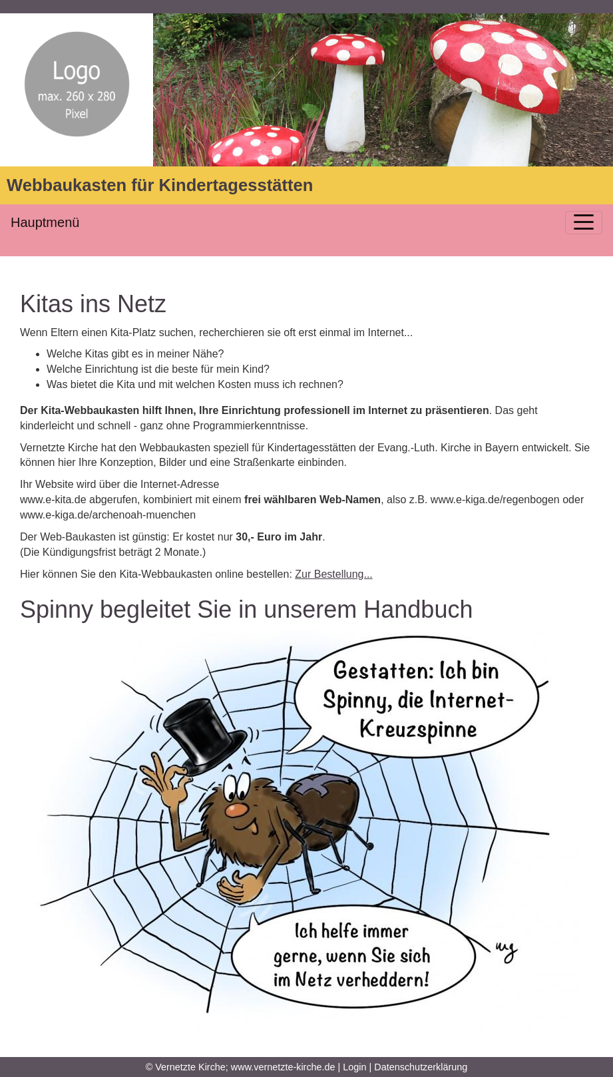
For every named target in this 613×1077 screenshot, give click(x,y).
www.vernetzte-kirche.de (283, 1067)
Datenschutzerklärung (420, 1067)
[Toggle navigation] (583, 222)
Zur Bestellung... (334, 574)
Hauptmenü (45, 222)
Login (354, 1067)
